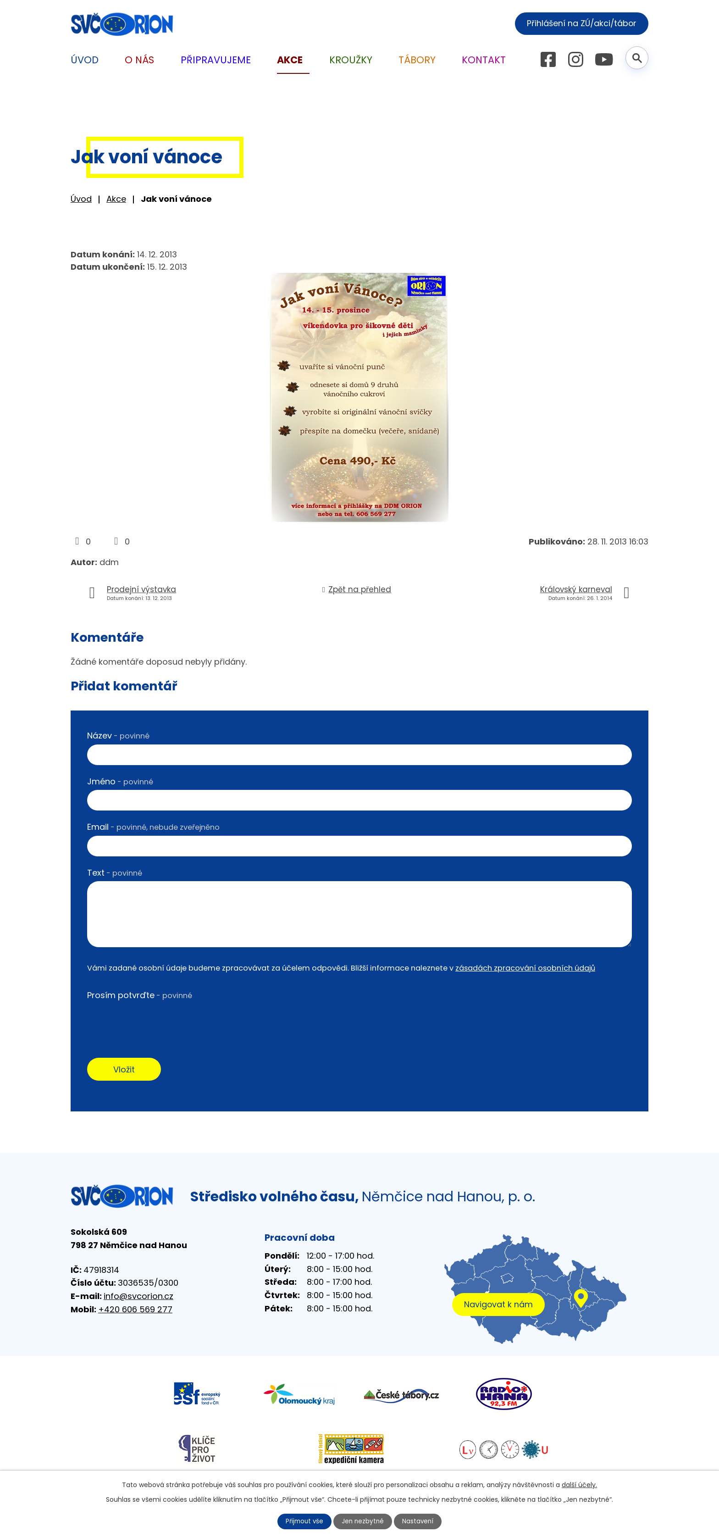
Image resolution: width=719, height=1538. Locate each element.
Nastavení (420, 1521)
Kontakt (484, 60)
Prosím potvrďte (139, 995)
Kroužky (350, 60)
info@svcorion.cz (138, 1297)
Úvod (81, 199)
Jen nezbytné (363, 1521)
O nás (139, 60)
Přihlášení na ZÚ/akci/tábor (578, 23)
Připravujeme (216, 60)
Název (118, 735)
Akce (116, 199)
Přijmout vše (303, 1521)
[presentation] (157, 1022)
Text (114, 872)
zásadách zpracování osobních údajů (525, 968)
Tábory (417, 60)
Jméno (120, 781)
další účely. (579, 1484)
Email (153, 827)
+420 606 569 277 (135, 1310)
